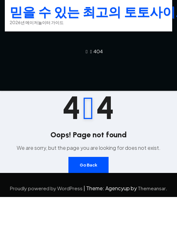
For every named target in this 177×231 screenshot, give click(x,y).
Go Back (88, 164)
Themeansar (152, 188)
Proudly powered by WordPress (47, 188)
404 (98, 51)
